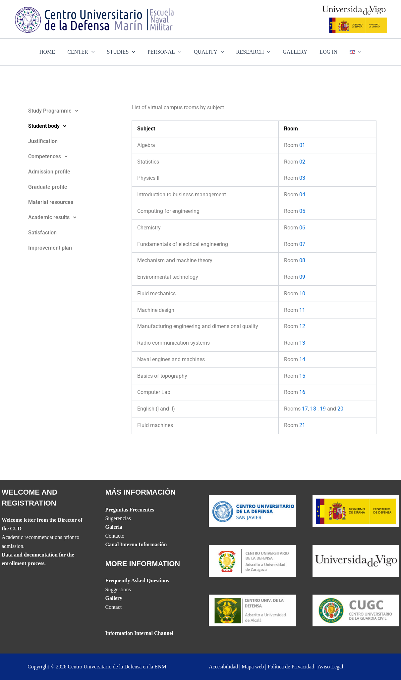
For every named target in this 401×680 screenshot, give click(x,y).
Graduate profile (47, 187)
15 (302, 376)
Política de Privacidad (290, 666)
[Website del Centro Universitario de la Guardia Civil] (356, 610)
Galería (114, 527)
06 (302, 227)
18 (313, 409)
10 (302, 293)
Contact (113, 607)
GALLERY (291, 52)
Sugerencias (118, 518)
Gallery (114, 598)
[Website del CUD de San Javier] (252, 510)
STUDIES (124, 52)
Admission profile (49, 172)
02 (302, 162)
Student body (49, 126)
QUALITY (209, 52)
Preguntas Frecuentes (129, 509)
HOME (54, 52)
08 (302, 260)
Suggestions (118, 589)
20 (340, 409)
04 (302, 194)
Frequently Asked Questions (137, 580)
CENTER (86, 52)
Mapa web (253, 666)
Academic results (54, 217)
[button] (74, 111)
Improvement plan (50, 248)
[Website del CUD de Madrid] (252, 610)
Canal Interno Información (136, 544)
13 (302, 343)
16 (302, 392)
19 (323, 409)
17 (305, 409)
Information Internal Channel (139, 633)
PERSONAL (166, 52)
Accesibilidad (223, 666)
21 (302, 425)
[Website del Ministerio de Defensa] (356, 510)
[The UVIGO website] (356, 560)
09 (302, 277)
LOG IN (323, 52)
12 (302, 326)
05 (302, 211)
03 (302, 178)
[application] (96, 52)
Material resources (50, 202)
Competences (49, 157)
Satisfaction (42, 232)
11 (302, 310)
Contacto (115, 536)
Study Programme (55, 111)
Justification (43, 141)
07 (302, 244)
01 (302, 145)
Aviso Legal (330, 666)
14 (302, 359)
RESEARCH (251, 52)
